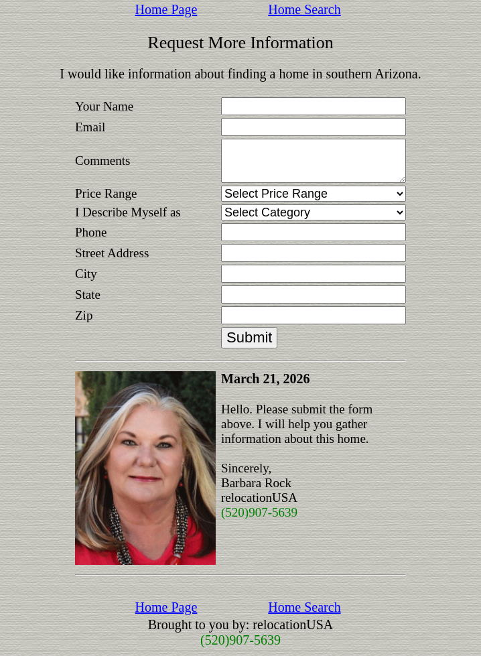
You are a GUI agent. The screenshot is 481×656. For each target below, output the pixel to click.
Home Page (166, 9)
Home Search (304, 9)
